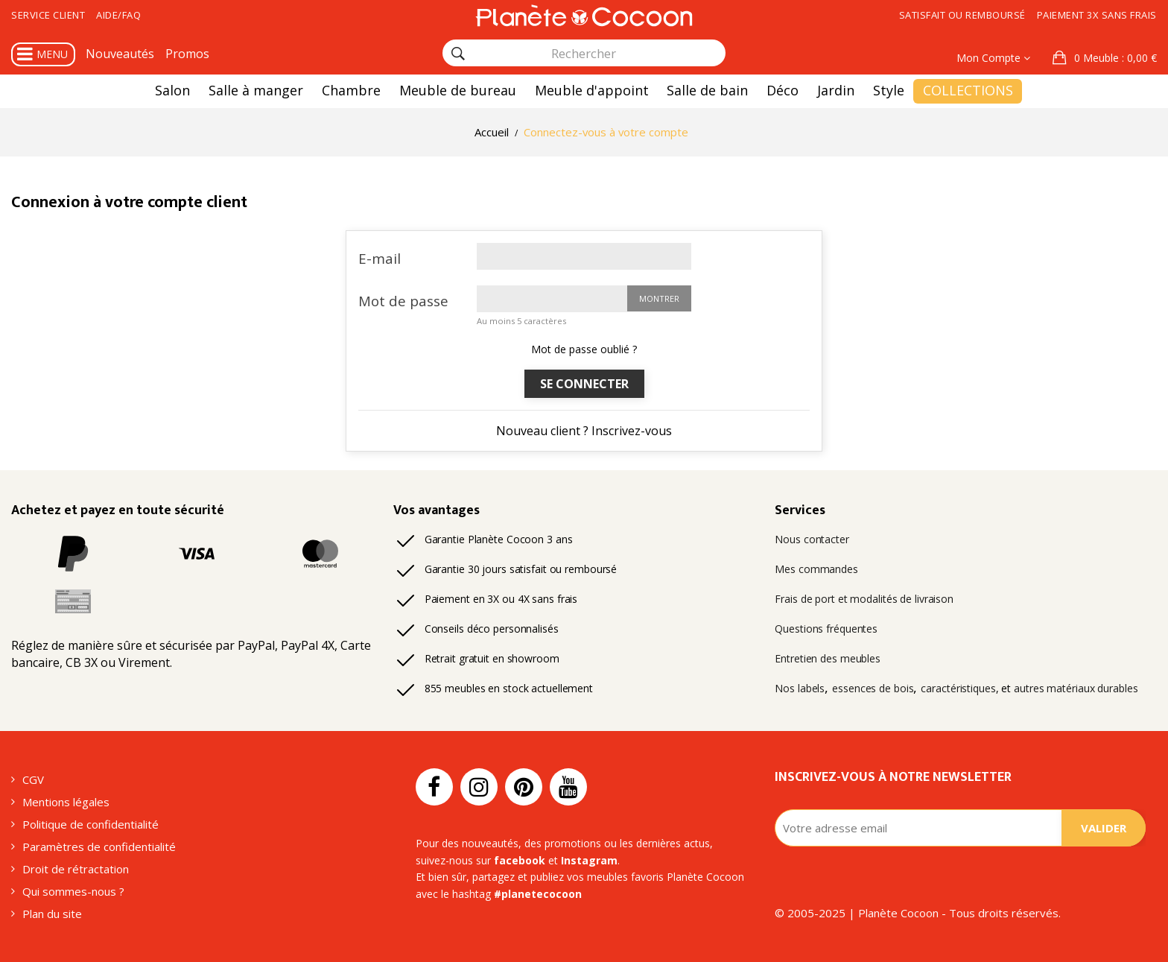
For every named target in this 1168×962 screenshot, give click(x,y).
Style (888, 90)
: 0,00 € (1114, 58)
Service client (48, 15)
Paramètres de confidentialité (99, 846)
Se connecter (584, 384)
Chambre (351, 90)
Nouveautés (120, 53)
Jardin (835, 90)
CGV (33, 779)
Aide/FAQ (118, 15)
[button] (1104, 58)
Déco (782, 90)
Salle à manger (256, 90)
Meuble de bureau (457, 90)
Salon (172, 90)
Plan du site (52, 913)
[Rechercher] (458, 53)
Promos (187, 53)
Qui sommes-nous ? (73, 891)
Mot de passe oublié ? (584, 349)
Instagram (589, 860)
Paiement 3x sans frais (1097, 15)
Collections (968, 90)
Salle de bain (707, 90)
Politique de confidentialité (90, 824)
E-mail (379, 258)
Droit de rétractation (75, 868)
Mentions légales (66, 801)
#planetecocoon (538, 894)
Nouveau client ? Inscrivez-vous (584, 431)
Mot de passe (403, 300)
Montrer (659, 298)
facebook (519, 860)
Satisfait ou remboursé (962, 15)
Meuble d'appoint (592, 90)
